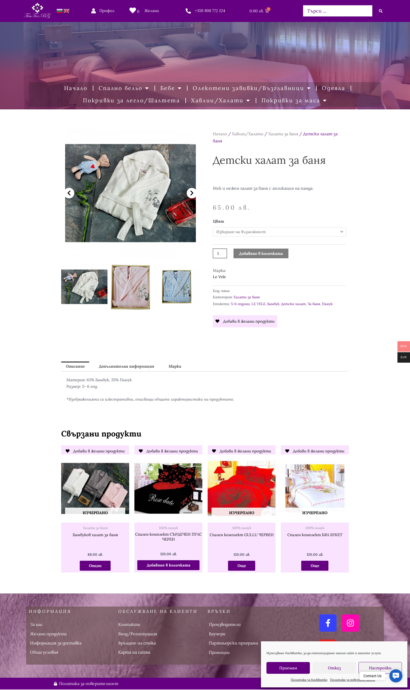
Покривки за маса (294, 100)
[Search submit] (380, 11)
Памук (327, 303)
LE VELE (258, 303)
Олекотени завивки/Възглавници (252, 88)
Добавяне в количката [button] (168, 565)
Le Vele (219, 276)
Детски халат (293, 303)
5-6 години (240, 303)
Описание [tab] (75, 366)
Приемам (288, 667)
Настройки (380, 667)
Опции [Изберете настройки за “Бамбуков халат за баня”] (95, 565)
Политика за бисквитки (309, 680)
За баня (314, 303)
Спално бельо (124, 88)
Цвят (218, 221)
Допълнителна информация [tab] (128, 366)
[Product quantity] (220, 253)
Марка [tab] (176, 366)
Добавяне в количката (261, 253)
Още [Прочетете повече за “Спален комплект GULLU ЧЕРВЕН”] (241, 565)
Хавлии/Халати (220, 100)
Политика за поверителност (352, 680)
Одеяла (333, 88)
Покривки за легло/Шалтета (131, 100)
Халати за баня (284, 133)
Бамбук (273, 303)
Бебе (171, 88)
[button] (69, 193)
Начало (75, 88)
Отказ (334, 667)
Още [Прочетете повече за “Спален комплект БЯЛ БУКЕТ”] (314, 565)
